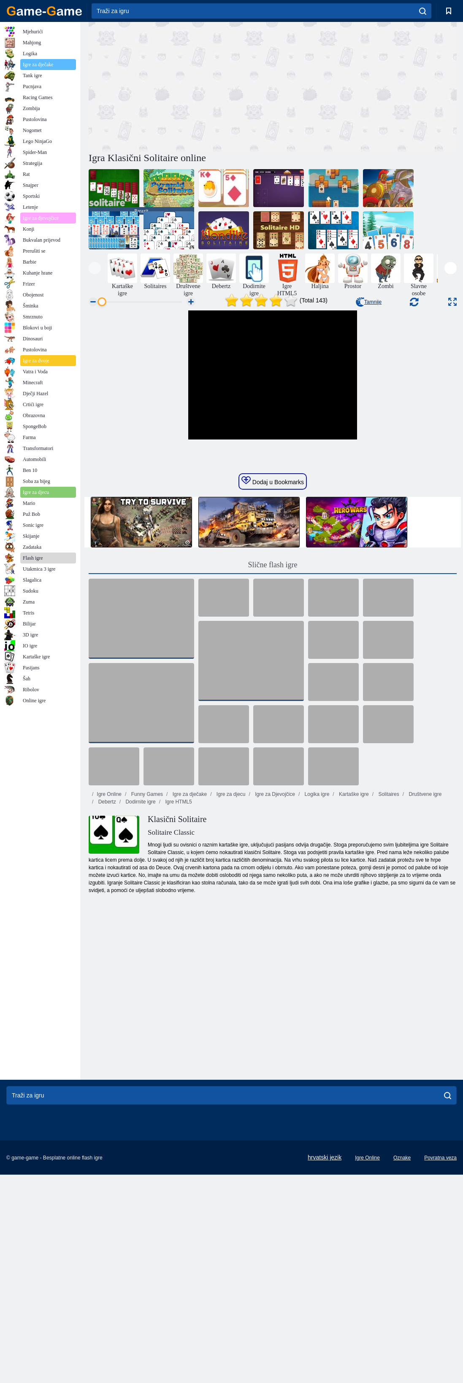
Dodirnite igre (140, 954)
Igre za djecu (230, 946)
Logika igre (316, 946)
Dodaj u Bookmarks (272, 633)
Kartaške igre (353, 946)
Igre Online (109, 946)
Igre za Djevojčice (274, 946)
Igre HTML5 (178, 954)
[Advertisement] (181, 86)
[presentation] (95, 268)
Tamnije (369, 302)
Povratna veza (440, 1310)
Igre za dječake (189, 946)
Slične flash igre (273, 717)
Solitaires (388, 946)
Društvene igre (424, 946)
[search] (423, 11)
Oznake (402, 1310)
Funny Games (146, 946)
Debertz (106, 954)
